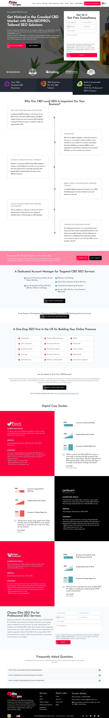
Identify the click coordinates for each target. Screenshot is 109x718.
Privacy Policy (70, 716)
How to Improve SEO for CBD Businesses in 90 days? (28, 675)
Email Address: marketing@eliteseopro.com (84, 699)
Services (39, 3)
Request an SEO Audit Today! (54, 387)
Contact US (59, 702)
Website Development (46, 704)
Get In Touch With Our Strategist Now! (67, 393)
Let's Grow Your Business (54, 300)
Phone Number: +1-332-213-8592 (81, 697)
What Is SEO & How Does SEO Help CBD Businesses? (28, 670)
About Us (58, 699)
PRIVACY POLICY (81, 46)
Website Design (44, 702)
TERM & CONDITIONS (68, 636)
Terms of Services (60, 716)
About (61, 3)
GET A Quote (95, 258)
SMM (41, 699)
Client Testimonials (54, 3)
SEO (41, 696)
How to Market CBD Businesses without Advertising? (29, 680)
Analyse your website (92, 3)
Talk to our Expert (16, 45)
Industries (44, 3)
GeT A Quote (33, 45)
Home (34, 3)
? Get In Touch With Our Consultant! (54, 316)
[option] (13, 72)
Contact (67, 3)
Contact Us (82, 258)
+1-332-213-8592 (78, 3)
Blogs (71, 3)
